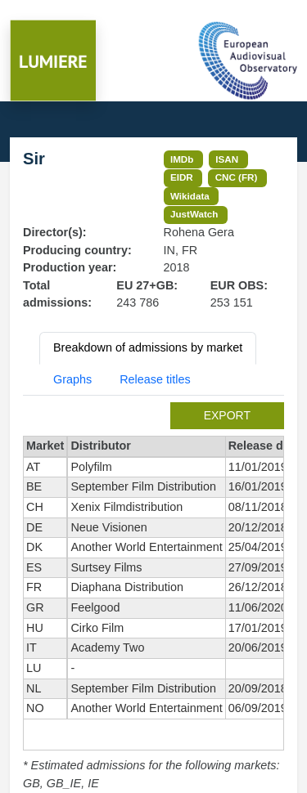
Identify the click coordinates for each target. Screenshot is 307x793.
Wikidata (190, 195)
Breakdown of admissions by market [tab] (147, 347)
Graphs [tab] (72, 379)
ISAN (226, 159)
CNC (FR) (236, 177)
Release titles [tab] (155, 379)
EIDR (181, 177)
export (227, 415)
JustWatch (194, 213)
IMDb (182, 159)
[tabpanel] (153, 597)
